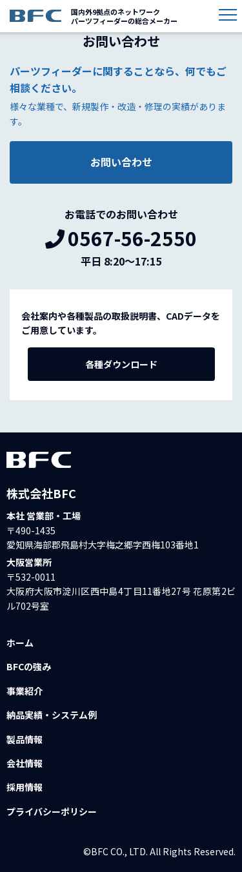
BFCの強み (28, 666)
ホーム (20, 642)
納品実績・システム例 (51, 714)
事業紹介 (24, 690)
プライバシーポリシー (51, 811)
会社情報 (24, 763)
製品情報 (24, 739)
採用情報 (24, 786)
